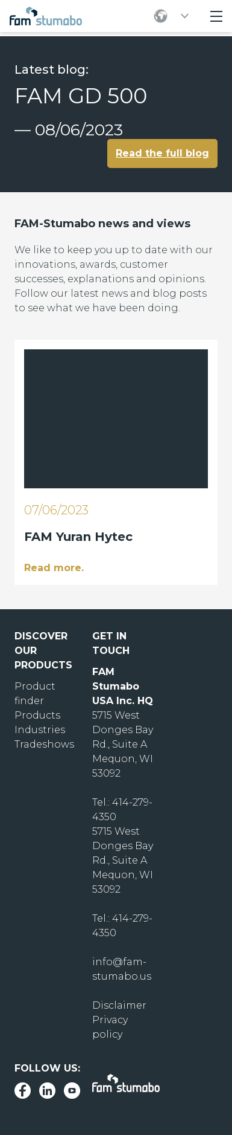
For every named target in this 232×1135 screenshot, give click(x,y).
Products (37, 715)
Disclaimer (119, 1005)
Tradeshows (44, 744)
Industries (39, 730)
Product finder (34, 694)
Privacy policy (110, 1027)
